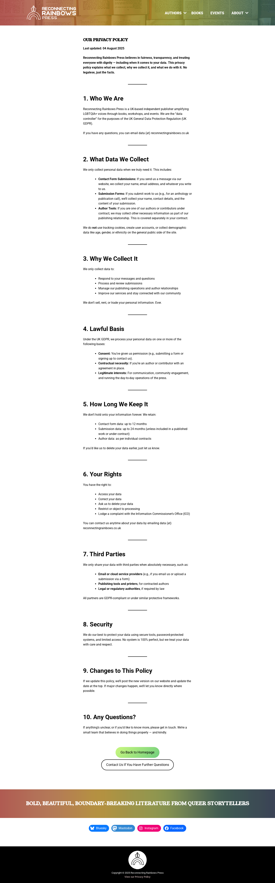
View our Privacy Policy (137, 876)
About (237, 13)
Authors (173, 13)
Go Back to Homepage (137, 752)
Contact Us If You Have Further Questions (137, 765)
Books (197, 13)
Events (217, 13)
